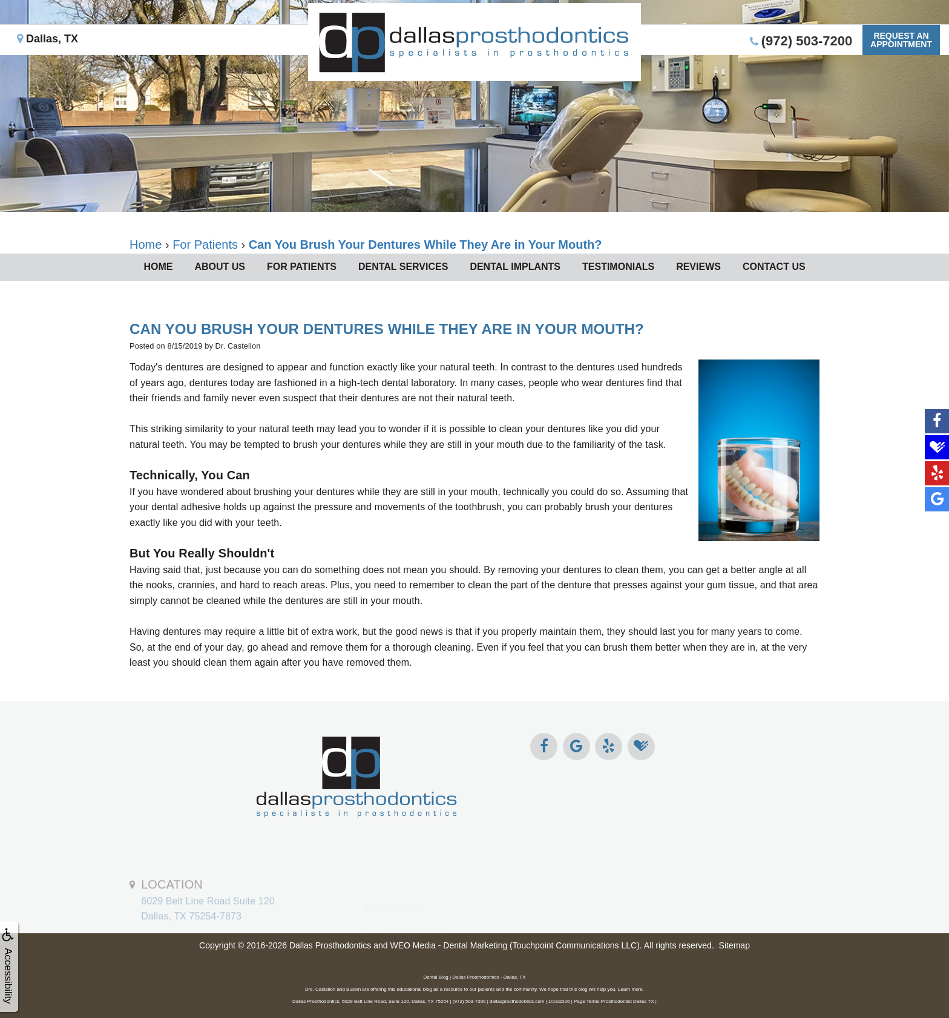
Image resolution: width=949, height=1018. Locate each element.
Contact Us (774, 266)
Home (157, 266)
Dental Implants (515, 266)
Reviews (698, 266)
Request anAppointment (901, 40)
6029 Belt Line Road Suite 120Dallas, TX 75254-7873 (208, 919)
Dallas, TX (47, 39)
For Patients (302, 266)
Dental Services (403, 266)
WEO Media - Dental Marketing (448, 945)
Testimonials (618, 266)
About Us (219, 266)
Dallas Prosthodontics (330, 945)
